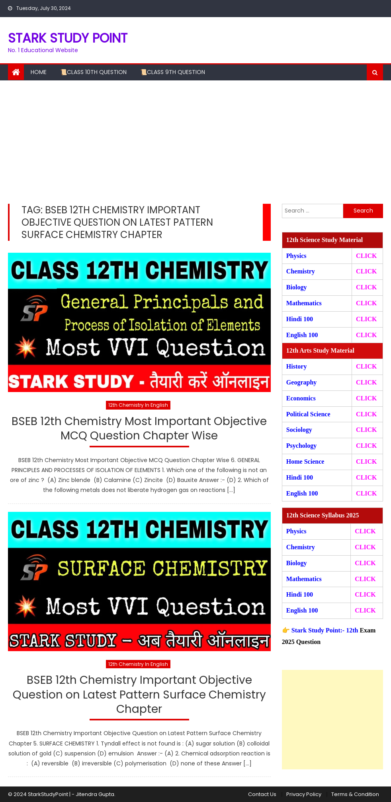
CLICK (366, 303)
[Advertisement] (195, 140)
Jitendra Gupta (95, 794)
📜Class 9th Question (172, 72)
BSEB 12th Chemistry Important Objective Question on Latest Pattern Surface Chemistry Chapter (139, 695)
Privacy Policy (303, 794)
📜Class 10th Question (93, 72)
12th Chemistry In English (138, 405)
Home (39, 72)
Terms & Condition (355, 794)
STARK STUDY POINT (67, 38)
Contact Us (262, 794)
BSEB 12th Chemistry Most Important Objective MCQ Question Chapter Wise (139, 428)
